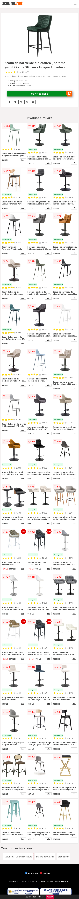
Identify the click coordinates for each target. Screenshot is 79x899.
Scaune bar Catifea (45, 856)
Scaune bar (63, 856)
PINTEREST (46, 873)
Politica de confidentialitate (40, 881)
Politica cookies (62, 881)
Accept (50, 896)
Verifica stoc (51, 93)
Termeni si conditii (17, 881)
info (22, 160)
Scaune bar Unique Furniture (18, 856)
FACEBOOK (31, 873)
